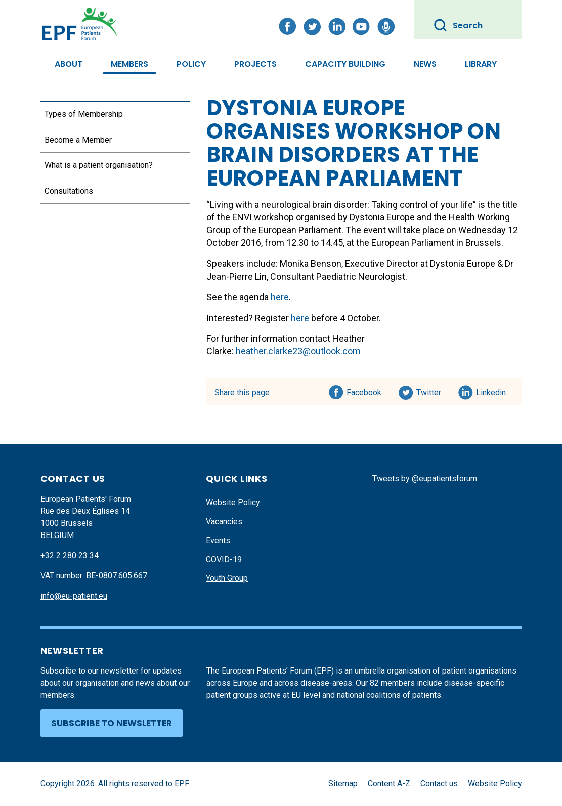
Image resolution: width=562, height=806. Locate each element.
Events (218, 540)
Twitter (431, 390)
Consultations (69, 191)
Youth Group (227, 578)
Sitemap (343, 783)
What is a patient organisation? (99, 165)
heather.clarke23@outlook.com (298, 351)
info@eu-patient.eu (73, 596)
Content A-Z (389, 783)
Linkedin (491, 390)
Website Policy (233, 502)
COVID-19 (224, 559)
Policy (191, 64)
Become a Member (78, 140)
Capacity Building (345, 64)
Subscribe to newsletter (111, 723)
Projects (255, 64)
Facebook (364, 390)
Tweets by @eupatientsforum (424, 478)
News (425, 64)
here (280, 297)
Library (481, 64)
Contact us (439, 783)
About (68, 64)
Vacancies (224, 521)
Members (129, 64)
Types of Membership (84, 114)
